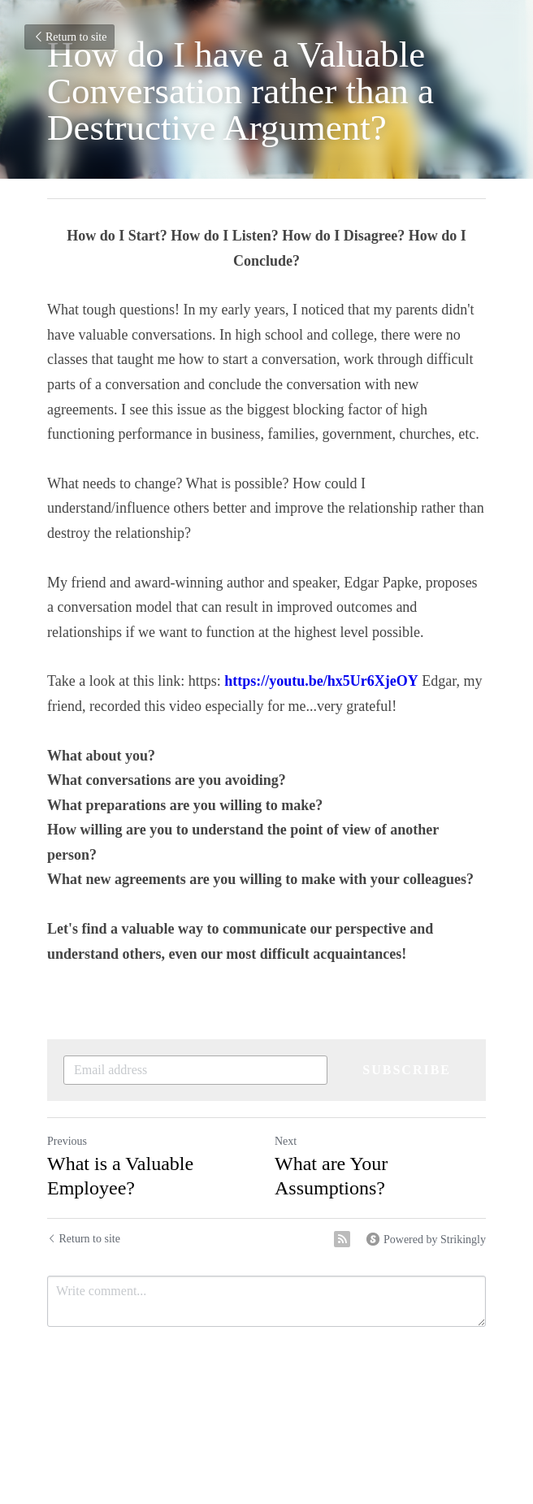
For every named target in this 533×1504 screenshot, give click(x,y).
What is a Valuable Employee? (120, 1175)
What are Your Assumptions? (331, 1175)
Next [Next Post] (286, 1141)
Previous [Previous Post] (67, 1141)
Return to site (69, 37)
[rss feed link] (342, 1239)
